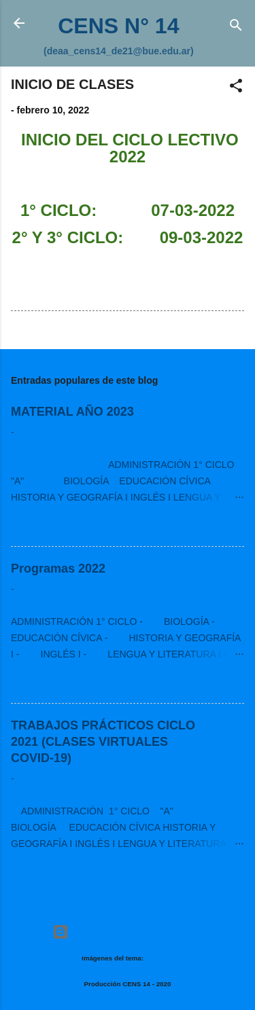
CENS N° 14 (118, 26)
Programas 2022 (58, 568)
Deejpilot (159, 958)
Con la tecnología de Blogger (127, 931)
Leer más (219, 527)
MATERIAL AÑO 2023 (72, 411)
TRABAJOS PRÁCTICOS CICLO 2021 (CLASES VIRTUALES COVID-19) (103, 742)
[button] (236, 87)
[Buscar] (236, 27)
